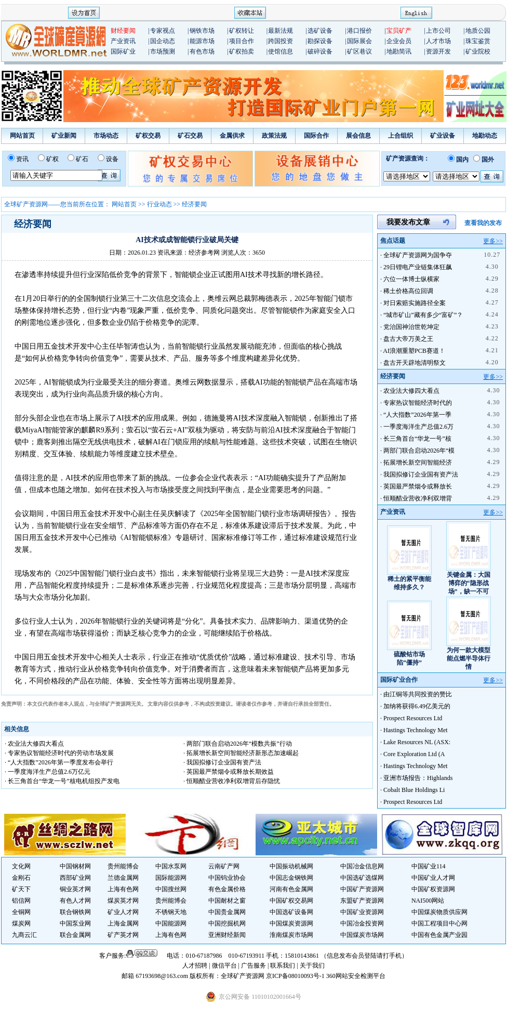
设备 (112, 159)
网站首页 (22, 135)
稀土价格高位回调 (408, 291)
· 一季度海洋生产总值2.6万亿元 (47, 771)
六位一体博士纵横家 (411, 279)
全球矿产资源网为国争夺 (417, 255)
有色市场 (202, 51)
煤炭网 (21, 923)
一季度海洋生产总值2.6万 (418, 426)
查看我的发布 (483, 223)
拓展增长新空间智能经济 (417, 462)
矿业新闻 (63, 135)
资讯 (22, 159)
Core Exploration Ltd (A (414, 754)
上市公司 (438, 30)
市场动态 (106, 135)
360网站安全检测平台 (355, 976)
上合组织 (400, 135)
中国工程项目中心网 (439, 923)
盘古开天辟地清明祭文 (414, 362)
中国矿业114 (428, 866)
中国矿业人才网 (433, 877)
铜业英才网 (75, 889)
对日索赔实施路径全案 (414, 303)
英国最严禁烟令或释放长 (417, 486)
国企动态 (162, 41)
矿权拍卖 (241, 51)
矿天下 (21, 889)
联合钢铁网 (75, 912)
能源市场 (202, 41)
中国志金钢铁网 (291, 877)
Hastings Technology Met (415, 730)
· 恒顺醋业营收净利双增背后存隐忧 (231, 781)
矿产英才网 (123, 935)
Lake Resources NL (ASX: (416, 742)
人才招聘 (194, 965)
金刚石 (21, 877)
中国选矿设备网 (291, 912)
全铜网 (21, 912)
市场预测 (162, 51)
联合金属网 (75, 935)
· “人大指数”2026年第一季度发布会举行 (59, 762)
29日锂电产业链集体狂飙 (417, 267)
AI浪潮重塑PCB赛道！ (414, 350)
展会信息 (358, 135)
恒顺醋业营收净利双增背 (417, 498)
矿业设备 (442, 135)
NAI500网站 (427, 900)
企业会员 (398, 41)
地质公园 (477, 30)
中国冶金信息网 (362, 866)
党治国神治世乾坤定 (411, 327)
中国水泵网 (170, 866)
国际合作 (316, 135)
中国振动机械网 (291, 866)
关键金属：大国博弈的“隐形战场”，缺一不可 (468, 583)
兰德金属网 (123, 877)
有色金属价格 (227, 889)
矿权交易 (148, 135)
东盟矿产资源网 (362, 900)
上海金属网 (123, 923)
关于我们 (312, 965)
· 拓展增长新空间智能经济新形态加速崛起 (241, 753)
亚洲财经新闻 (227, 935)
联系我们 (282, 965)
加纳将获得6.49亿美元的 (416, 706)
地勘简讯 (398, 51)
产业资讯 (123, 41)
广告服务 (254, 965)
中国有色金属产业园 (439, 935)
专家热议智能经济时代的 (417, 402)
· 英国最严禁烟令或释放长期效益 (228, 771)
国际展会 (359, 41)
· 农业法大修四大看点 (34, 743)
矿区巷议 (359, 51)
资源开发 (438, 51)
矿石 (82, 159)
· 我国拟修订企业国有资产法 (222, 762)
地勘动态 (484, 135)
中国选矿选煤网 (362, 877)
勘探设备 (320, 41)
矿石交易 (190, 135)
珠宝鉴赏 (477, 41)
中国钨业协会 (227, 877)
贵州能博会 (123, 866)
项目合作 (241, 41)
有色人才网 (75, 900)
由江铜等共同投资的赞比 (417, 694)
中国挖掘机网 (227, 923)
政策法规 (274, 135)
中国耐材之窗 (227, 900)
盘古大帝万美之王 (408, 338)
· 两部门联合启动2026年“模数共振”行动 (237, 743)
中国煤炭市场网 (362, 935)
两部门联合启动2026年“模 (419, 450)
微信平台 (224, 965)
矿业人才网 (123, 912)
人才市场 (438, 41)
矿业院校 (477, 51)
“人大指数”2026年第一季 (417, 414)
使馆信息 (280, 51)
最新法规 (280, 30)
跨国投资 (280, 41)
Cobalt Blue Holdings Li (414, 790)
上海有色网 (123, 889)
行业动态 (159, 204)
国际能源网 (170, 877)
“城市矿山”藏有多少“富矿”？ (423, 315)
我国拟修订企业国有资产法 (420, 474)
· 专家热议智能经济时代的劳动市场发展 (59, 753)
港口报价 (359, 30)
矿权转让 (241, 30)
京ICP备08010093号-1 (296, 976)
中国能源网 (170, 923)
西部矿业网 (75, 877)
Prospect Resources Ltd (412, 718)
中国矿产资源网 (362, 889)
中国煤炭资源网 (291, 923)
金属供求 (232, 135)
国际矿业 (123, 51)
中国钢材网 (75, 866)
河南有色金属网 (291, 889)
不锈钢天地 (170, 912)
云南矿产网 (223, 866)
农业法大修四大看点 (411, 390)
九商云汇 (24, 935)
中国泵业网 (75, 923)
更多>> (493, 241)
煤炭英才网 (123, 900)
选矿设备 (320, 30)
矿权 (52, 159)
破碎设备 (320, 51)
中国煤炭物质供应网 (439, 912)
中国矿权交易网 (291, 900)
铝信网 (21, 900)
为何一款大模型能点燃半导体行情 (468, 658)
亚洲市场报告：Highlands (417, 778)
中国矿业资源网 (362, 912)
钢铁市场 (202, 30)
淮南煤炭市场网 (291, 935)
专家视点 (162, 30)
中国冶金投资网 (362, 923)
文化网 (21, 866)
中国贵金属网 (227, 912)
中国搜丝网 (170, 889)
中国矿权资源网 (433, 889)
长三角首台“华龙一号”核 (417, 438)
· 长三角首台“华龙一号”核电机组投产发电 (62, 781)
